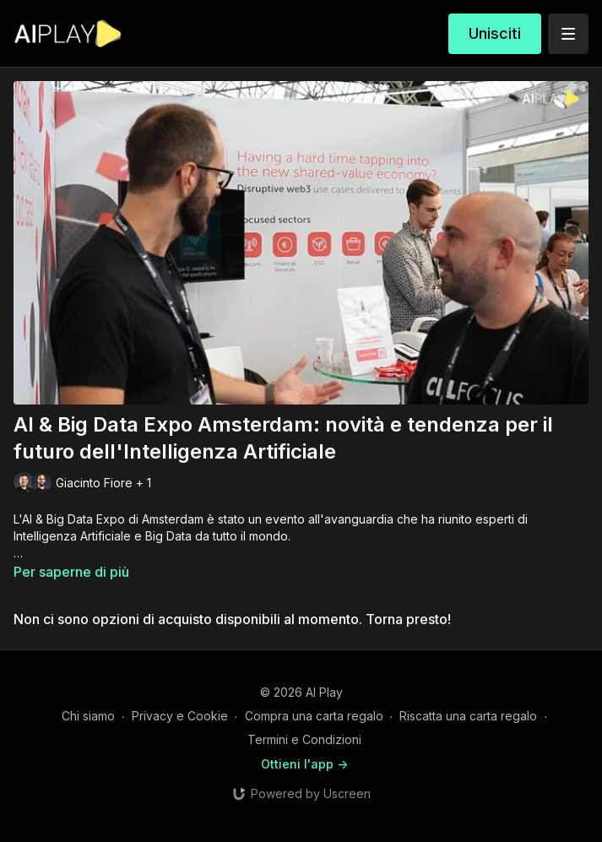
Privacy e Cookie (180, 716)
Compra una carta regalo (314, 716)
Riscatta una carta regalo (468, 716)
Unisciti (495, 33)
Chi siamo (88, 716)
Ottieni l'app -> (304, 764)
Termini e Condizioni (304, 739)
